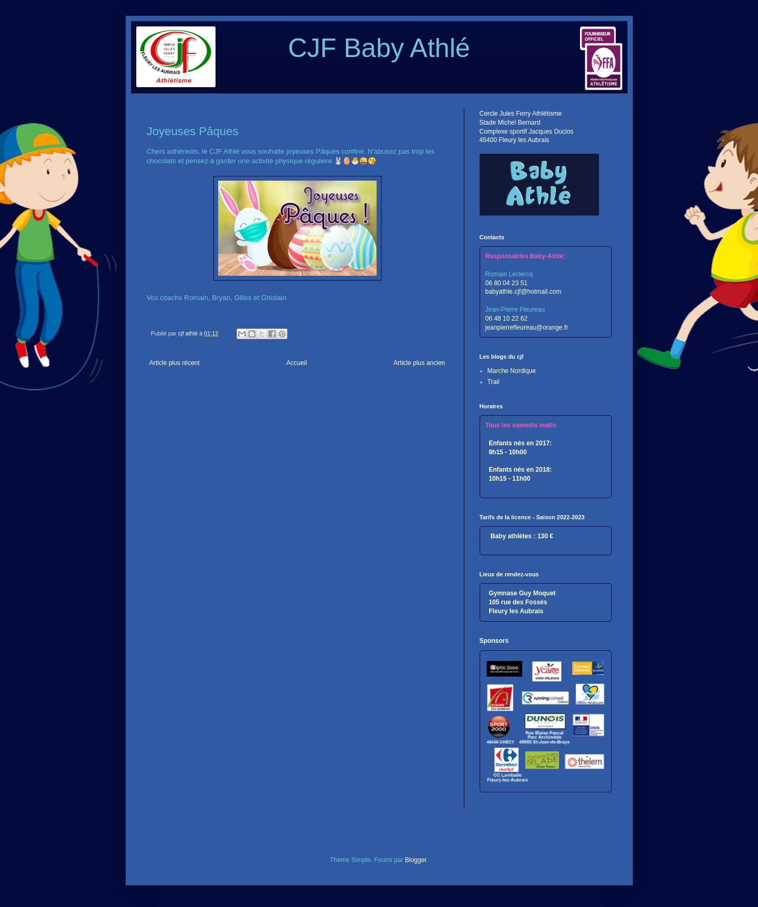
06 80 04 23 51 (506, 283)
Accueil (296, 363)
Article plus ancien (419, 363)
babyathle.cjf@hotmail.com (523, 291)
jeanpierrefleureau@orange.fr (526, 327)
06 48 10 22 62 (506, 318)
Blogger (416, 860)
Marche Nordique (512, 371)
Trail (494, 382)
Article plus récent (174, 363)
